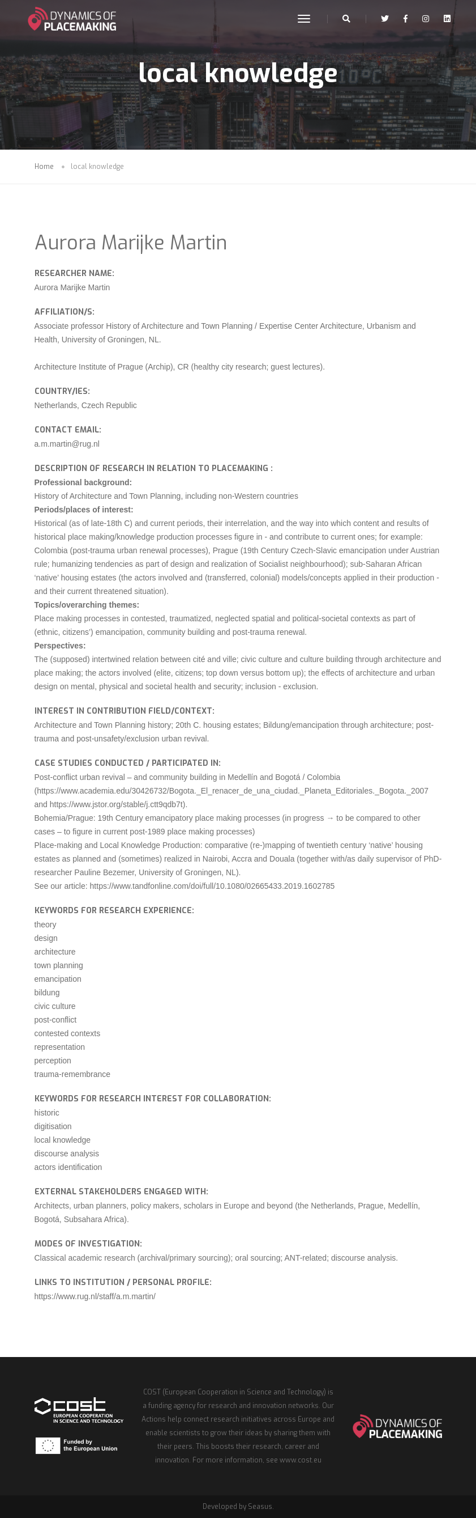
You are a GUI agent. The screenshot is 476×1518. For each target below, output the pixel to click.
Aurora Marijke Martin (131, 243)
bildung (47, 992)
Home (44, 166)
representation (60, 1046)
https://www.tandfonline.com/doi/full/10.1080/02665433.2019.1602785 (212, 886)
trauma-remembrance (73, 1074)
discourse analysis (67, 1153)
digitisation (53, 1126)
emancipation (58, 978)
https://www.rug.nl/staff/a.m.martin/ (95, 1296)
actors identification (68, 1167)
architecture (55, 951)
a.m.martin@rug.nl (67, 443)
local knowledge (63, 1139)
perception (53, 1060)
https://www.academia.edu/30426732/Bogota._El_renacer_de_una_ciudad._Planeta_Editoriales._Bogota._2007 (232, 790)
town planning (59, 965)
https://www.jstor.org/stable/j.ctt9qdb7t (116, 804)
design (46, 938)
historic (47, 1112)
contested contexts (68, 1033)
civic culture (55, 1006)
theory (46, 924)
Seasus (260, 1506)
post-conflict (56, 1019)
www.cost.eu (300, 1460)
